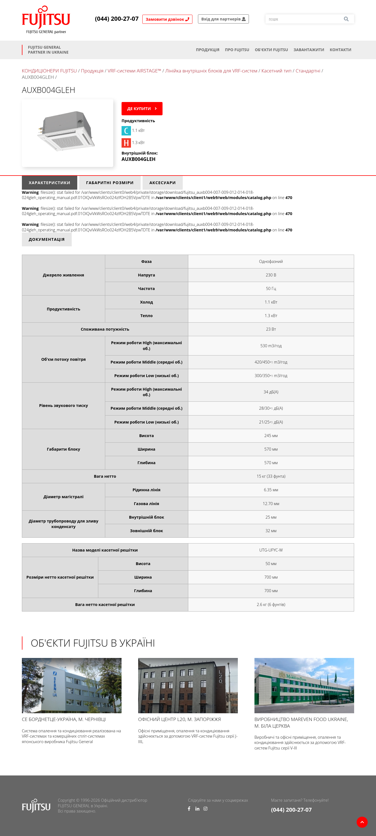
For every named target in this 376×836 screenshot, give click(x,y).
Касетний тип (276, 70)
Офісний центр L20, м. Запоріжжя (188, 690)
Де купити (142, 108)
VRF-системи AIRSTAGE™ (135, 70)
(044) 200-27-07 (117, 18)
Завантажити (308, 49)
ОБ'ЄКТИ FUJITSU (271, 49)
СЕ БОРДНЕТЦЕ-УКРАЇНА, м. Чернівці (72, 690)
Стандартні (308, 70)
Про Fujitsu (237, 49)
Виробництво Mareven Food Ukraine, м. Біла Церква (304, 693)
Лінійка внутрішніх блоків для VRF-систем (211, 70)
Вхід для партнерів (223, 19)
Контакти (340, 49)
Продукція (208, 49)
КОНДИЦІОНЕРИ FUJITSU (49, 70)
